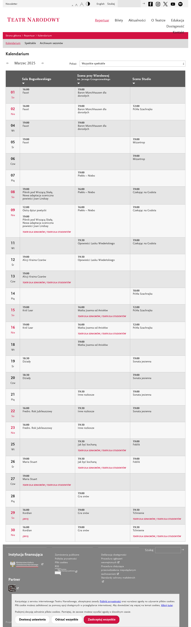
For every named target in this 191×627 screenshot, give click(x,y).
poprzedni (8, 63)
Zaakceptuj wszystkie (101, 619)
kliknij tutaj (167, 605)
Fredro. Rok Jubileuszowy (37, 411)
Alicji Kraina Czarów (34, 260)
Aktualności (137, 20)
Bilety (119, 20)
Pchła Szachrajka (142, 109)
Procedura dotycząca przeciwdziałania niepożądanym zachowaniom (118, 570)
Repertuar (102, 20)
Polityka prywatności (66, 559)
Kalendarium (45, 36)
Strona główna (13, 36)
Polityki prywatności (110, 601)
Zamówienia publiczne (67, 555)
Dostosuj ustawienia (32, 619)
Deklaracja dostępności (113, 555)
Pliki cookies (61, 562)
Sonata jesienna (142, 361)
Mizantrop (139, 142)
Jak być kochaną (87, 444)
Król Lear (28, 310)
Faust (26, 92)
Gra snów (83, 496)
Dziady (27, 361)
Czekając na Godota (144, 192)
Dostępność (175, 26)
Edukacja (177, 20)
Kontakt (178, 32)
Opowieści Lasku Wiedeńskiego (96, 243)
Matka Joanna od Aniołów (93, 310)
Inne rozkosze (86, 395)
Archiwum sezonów (51, 43)
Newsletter (11, 4)
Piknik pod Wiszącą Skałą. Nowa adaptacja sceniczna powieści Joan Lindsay (38, 195)
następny (42, 63)
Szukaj (111, 4)
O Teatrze (158, 20)
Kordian (27, 513)
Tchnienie (138, 513)
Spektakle (30, 43)
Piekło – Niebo (86, 175)
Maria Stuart (30, 462)
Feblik (136, 444)
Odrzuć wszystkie (66, 619)
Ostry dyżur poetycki (34, 210)
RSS (57, 566)
